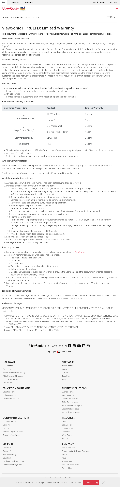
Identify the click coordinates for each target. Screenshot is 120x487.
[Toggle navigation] (117, 8)
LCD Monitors (8, 366)
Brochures (66, 431)
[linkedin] (84, 346)
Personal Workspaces (70, 398)
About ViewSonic (68, 447)
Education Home (9, 392)
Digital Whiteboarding (70, 409)
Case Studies (66, 425)
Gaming (6, 428)
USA (89, 482)
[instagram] (89, 346)
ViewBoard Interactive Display (14, 372)
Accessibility (69, 478)
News (64, 458)
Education (14, 2)
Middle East (64, 351)
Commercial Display (10, 379)
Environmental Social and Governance (76, 451)
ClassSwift (65, 372)
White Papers (67, 435)
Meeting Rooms (68, 395)
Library (65, 421)
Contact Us (7, 447)
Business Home (67, 392)
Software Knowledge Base (12, 464)
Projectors (6, 369)
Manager (65, 369)
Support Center (9, 451)
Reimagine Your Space (11, 435)
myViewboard (67, 366)
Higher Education (9, 395)
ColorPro (6, 425)
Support (113, 2)
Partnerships (66, 468)
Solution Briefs (67, 428)
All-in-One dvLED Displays (12, 376)
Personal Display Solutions (13, 431)
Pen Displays (7, 383)
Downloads (7, 458)
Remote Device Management (72, 405)
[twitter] (75, 346)
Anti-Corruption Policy (70, 464)
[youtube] (79, 346)
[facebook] (70, 346)
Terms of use (59, 478)
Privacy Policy (49, 478)
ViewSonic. (80, 252)
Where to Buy (67, 461)
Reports (65, 438)
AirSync (65, 379)
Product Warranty (9, 454)
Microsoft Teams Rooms (71, 412)
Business (29, 2)
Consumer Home (9, 421)
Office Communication (70, 402)
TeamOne (65, 376)
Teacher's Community (11, 398)
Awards (65, 454)
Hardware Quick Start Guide (13, 461)
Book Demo (99, 2)
